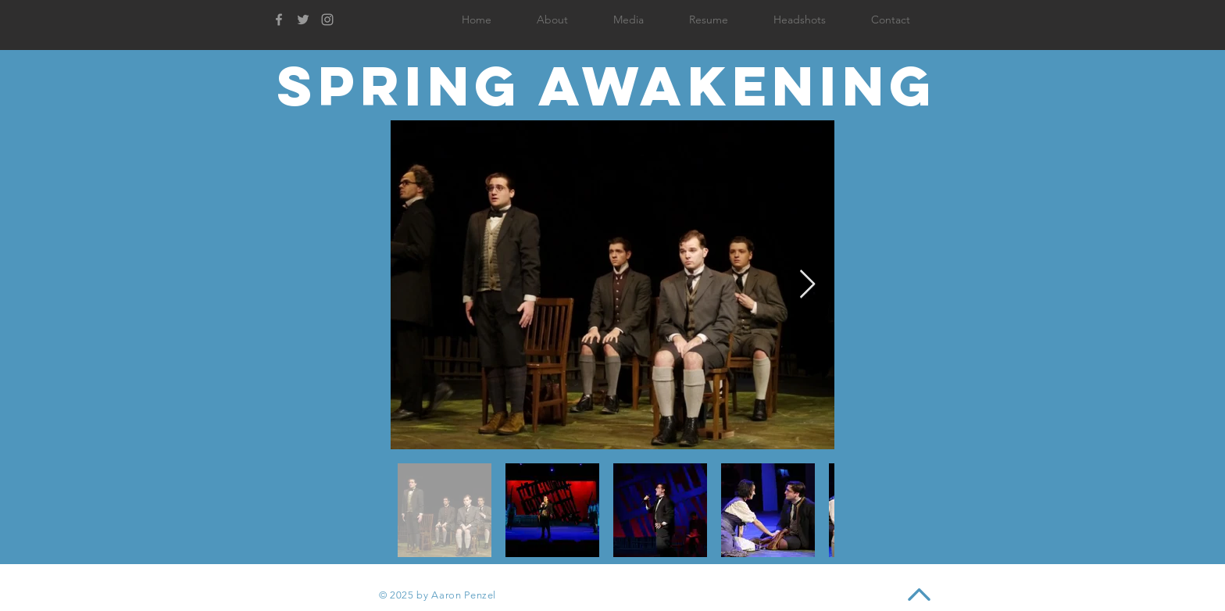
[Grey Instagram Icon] (327, 19)
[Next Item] (807, 285)
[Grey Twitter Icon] (303, 19)
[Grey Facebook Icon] (279, 19)
